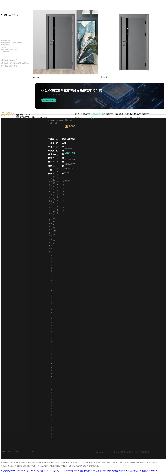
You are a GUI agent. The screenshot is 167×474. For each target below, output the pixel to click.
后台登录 (32, 452)
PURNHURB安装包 (36, 472)
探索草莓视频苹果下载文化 (48, 102)
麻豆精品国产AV (72, 472)
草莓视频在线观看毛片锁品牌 (39, 464)
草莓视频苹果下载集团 (18, 464)
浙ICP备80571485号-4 (45, 452)
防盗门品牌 (111, 464)
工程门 (3, 64)
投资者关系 (132, 115)
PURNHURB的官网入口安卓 (54, 472)
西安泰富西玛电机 (123, 464)
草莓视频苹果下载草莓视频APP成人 (114, 115)
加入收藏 (23, 452)
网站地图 (4, 452)
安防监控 (26, 467)
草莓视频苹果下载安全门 (10, 41)
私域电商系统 (81, 467)
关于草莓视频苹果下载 (84, 115)
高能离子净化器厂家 (8, 467)
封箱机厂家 (35, 467)
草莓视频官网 (152, 472)
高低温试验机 (54, 467)
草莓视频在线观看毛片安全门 (71, 464)
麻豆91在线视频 (93, 472)
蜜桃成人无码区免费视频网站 (111, 472)
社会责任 (127, 115)
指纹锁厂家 (55, 464)
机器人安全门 (6, 54)
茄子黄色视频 (141, 472)
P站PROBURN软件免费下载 (18, 472)
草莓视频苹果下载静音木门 (11, 51)
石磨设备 (71, 467)
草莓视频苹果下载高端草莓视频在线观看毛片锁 (15, 46)
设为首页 (13, 452)
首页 (76, 115)
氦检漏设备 (134, 464)
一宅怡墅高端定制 (7, 60)
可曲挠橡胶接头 (93, 467)
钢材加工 (63, 467)
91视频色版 (82, 472)
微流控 (19, 467)
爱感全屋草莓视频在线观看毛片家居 (14, 57)
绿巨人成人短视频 (129, 472)
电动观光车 (44, 467)
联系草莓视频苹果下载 (143, 115)
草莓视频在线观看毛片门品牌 (95, 464)
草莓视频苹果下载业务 (97, 115)
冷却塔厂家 (153, 464)
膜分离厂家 (144, 464)
